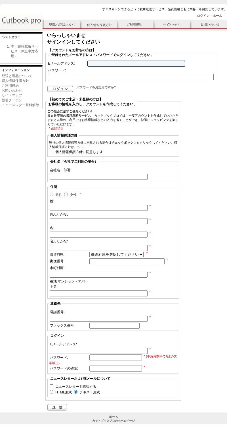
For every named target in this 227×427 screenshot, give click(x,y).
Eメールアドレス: (61, 63)
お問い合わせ (12, 90)
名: (52, 228)
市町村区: (57, 268)
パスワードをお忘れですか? (96, 87)
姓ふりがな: (59, 214)
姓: (52, 201)
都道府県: (57, 255)
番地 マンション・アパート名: (69, 283)
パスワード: (57, 70)
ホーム (217, 15)
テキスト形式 (89, 393)
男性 (58, 195)
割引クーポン (12, 100)
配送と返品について (17, 76)
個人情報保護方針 (15, 81)
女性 (73, 195)
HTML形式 (63, 393)
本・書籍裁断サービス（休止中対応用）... (24, 51)
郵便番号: (57, 261)
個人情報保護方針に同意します (79, 152)
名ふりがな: (59, 241)
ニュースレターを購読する (75, 387)
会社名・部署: (60, 170)
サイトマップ (12, 95)
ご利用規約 (10, 86)
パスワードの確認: (64, 368)
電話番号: (57, 312)
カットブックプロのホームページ (113, 420)
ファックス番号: (62, 325)
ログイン (203, 15)
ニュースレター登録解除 (20, 105)
